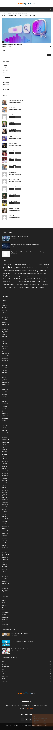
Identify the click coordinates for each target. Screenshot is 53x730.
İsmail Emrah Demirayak (16, 100)
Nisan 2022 (5, 420)
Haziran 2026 (5, 300)
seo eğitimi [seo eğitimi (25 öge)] (45, 284)
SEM (4, 72)
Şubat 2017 (5, 569)
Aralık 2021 (4, 430)
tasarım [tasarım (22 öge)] (21, 287)
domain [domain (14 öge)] (28, 264)
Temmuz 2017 (5, 557)
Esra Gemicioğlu (13, 172)
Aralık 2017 (4, 545)
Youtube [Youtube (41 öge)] (5, 290)
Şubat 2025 (5, 339)
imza (30, 728)
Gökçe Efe (12, 215)
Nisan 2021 (5, 449)
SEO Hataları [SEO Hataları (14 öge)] (5, 287)
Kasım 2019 (5, 490)
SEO (3, 42)
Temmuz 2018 (5, 528)
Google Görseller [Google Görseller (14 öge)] (18, 273)
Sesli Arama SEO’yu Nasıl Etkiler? (12, 44)
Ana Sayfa (4, 13)
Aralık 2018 (4, 516)
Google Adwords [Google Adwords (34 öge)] (26, 268)
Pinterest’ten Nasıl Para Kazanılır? (19, 648)
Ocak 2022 (4, 427)
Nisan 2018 (5, 535)
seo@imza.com (29, 708)
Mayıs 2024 (5, 360)
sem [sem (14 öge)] (30, 284)
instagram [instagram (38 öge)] (22, 281)
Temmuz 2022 (5, 413)
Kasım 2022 (5, 403)
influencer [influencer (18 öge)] (5, 281)
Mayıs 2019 (5, 504)
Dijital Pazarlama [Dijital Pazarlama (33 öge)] (20, 265)
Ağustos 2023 (5, 382)
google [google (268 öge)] (6, 267)
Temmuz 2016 (5, 586)
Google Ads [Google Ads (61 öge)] (15, 267)
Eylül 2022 (4, 408)
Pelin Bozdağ (12, 194)
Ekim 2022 (4, 406)
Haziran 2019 (5, 502)
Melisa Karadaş (13, 158)
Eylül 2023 (4, 380)
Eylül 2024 (4, 351)
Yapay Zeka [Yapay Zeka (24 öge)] (35, 287)
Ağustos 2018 (5, 526)
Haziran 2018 (5, 531)
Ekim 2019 (4, 492)
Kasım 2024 (5, 346)
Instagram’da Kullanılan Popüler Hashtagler (22, 641)
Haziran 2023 (5, 387)
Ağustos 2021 (5, 439)
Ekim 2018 (4, 521)
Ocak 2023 (4, 399)
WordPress (5, 87)
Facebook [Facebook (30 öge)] (46, 265)
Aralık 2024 (4, 344)
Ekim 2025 (4, 320)
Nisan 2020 (5, 478)
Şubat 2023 (5, 396)
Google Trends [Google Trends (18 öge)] (42, 279)
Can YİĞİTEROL (13, 143)
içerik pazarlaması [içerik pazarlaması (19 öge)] (31, 281)
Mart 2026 (4, 308)
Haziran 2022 (5, 415)
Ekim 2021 (4, 435)
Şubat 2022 (5, 425)
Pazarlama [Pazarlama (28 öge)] (6, 284)
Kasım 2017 (5, 547)
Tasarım (5, 80)
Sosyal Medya (6, 77)
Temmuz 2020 (5, 471)
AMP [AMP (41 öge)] (4, 264)
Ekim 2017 (4, 550)
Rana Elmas (12, 115)
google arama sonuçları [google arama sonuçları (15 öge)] (8, 273)
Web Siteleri (6, 84)
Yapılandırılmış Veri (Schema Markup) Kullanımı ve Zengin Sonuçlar (28, 252)
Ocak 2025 (4, 341)
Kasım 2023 (5, 375)
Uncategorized (6, 82)
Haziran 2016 (5, 588)
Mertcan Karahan (14, 208)
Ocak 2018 (4, 543)
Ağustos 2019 (5, 497)
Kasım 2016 (5, 576)
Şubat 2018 (5, 540)
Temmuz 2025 (5, 327)
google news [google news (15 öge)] (20, 276)
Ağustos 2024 (5, 353)
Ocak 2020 (4, 485)
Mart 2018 (4, 538)
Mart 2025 (4, 336)
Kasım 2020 (5, 461)
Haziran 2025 (5, 329)
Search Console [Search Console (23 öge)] (24, 284)
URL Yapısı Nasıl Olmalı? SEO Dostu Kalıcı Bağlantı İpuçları (25, 244)
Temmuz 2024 (5, 356)
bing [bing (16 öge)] (13, 264)
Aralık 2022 (4, 401)
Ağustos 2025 (5, 324)
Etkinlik (4, 68)
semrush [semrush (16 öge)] (34, 284)
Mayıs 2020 (5, 475)
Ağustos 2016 (5, 583)
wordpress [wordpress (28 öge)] (28, 287)
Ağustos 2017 (5, 555)
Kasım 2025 (5, 317)
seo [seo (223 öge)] (39, 284)
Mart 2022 (4, 423)
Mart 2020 (4, 480)
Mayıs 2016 (5, 591)
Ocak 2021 (4, 456)
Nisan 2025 (5, 334)
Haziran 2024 (5, 358)
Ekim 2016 (4, 579)
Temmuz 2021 (5, 442)
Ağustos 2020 (5, 468)
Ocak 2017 (4, 571)
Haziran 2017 (5, 559)
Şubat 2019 (5, 511)
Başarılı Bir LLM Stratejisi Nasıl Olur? (20, 236)
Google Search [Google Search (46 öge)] (29, 276)
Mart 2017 (4, 567)
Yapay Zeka (6, 89)
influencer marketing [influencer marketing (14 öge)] (13, 281)
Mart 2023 (4, 394)
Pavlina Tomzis (13, 151)
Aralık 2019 (4, 487)
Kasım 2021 (5, 432)
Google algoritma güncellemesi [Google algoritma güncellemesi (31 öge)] (12, 270)
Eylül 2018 (4, 523)
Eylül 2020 (4, 466)
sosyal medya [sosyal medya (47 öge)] (13, 287)
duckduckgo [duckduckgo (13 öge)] (34, 264)
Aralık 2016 (4, 574)
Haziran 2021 (5, 444)
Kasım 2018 (5, 519)
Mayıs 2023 (5, 389)
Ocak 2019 (4, 514)
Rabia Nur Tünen (13, 187)
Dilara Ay (11, 122)
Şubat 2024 (5, 368)
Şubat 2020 (5, 483)
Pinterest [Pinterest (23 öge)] (12, 284)
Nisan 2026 (5, 305)
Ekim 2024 (4, 348)
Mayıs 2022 (5, 418)
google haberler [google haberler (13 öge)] (43, 273)
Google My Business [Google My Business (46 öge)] (10, 276)
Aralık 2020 (4, 459)
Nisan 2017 (5, 564)
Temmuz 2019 (5, 499)
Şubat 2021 (5, 454)
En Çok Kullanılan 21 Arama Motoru (20, 633)
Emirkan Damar (13, 136)
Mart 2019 (4, 509)
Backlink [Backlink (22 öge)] (9, 264)
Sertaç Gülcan (13, 201)
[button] (2, 9)
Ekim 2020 (4, 463)
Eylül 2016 (4, 581)
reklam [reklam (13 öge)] (17, 284)
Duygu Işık (4, 46)
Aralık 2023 (4, 372)
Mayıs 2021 (5, 447)
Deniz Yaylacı (12, 129)
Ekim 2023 (4, 377)
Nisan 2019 (5, 507)
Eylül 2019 (4, 495)
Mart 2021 (4, 451)
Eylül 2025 (4, 322)
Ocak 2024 (4, 370)
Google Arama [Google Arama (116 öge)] (39, 270)
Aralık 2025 (4, 315)
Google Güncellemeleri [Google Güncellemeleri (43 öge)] (31, 273)
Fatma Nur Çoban (14, 179)
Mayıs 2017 (5, 562)
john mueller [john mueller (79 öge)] (42, 281)
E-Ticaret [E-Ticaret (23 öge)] (40, 264)
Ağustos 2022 (5, 411)
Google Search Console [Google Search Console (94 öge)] (12, 278)
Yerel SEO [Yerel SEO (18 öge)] (41, 287)
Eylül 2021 (4, 437)
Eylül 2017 (4, 552)
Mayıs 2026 (5, 303)
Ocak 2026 (4, 312)
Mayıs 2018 (5, 533)
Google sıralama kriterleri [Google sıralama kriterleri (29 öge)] (30, 279)
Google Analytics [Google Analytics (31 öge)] (27, 270)
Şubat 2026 (5, 310)
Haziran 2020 (5, 473)
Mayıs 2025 (5, 332)
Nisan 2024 (5, 363)
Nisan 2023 (5, 391)
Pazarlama (5, 70)
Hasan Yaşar (12, 165)
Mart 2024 (4, 365)
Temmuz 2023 (5, 384)
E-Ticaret (5, 65)
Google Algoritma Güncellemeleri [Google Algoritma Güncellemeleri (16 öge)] (40, 267)
